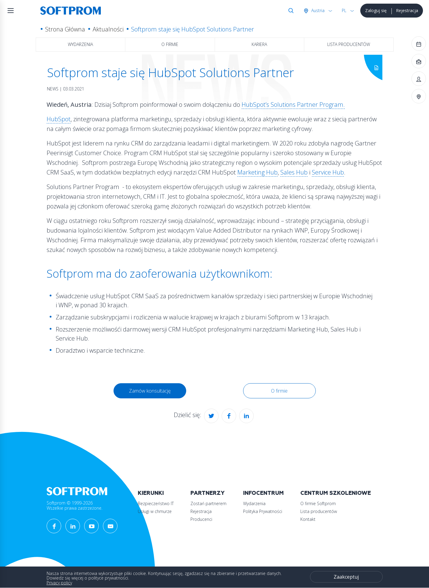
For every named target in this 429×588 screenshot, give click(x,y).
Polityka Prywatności (262, 511)
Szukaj (289, 10)
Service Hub (328, 172)
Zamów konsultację (150, 390)
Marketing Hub (257, 172)
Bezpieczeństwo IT (156, 503)
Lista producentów (348, 44)
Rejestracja (407, 10)
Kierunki (151, 493)
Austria (317, 10)
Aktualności (108, 29)
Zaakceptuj (346, 576)
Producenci (201, 519)
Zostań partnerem (208, 503)
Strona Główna (65, 29)
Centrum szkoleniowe (335, 493)
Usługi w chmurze (155, 511)
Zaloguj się (376, 10)
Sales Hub (294, 172)
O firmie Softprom (318, 503)
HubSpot (59, 119)
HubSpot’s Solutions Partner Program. (293, 104)
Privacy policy (59, 583)
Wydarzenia (80, 44)
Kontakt (307, 519)
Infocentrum (263, 493)
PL (344, 10)
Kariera (259, 44)
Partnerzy (207, 493)
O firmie (169, 44)
